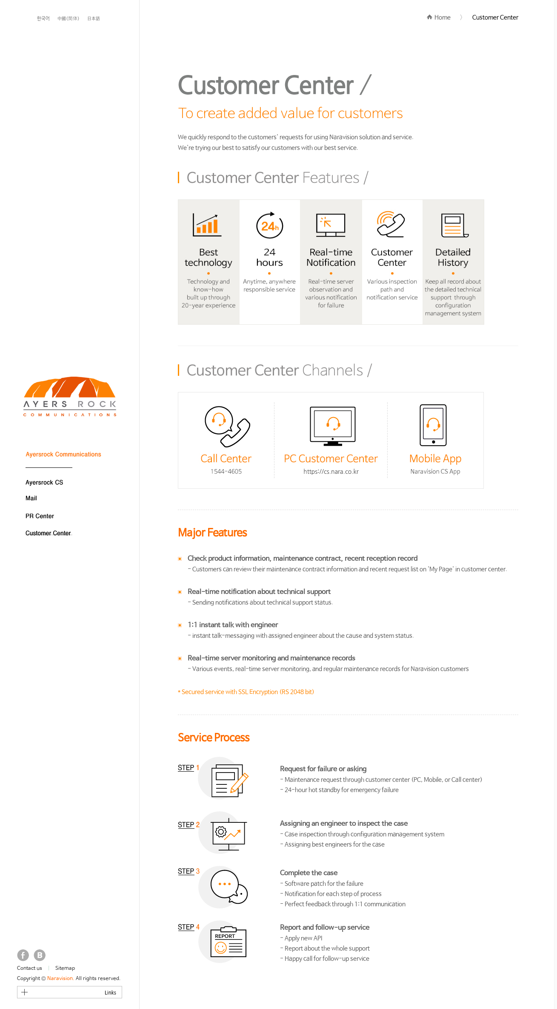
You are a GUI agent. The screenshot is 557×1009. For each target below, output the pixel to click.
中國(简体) (68, 18)
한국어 (43, 18)
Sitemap (65, 969)
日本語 (93, 18)
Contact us (29, 969)
